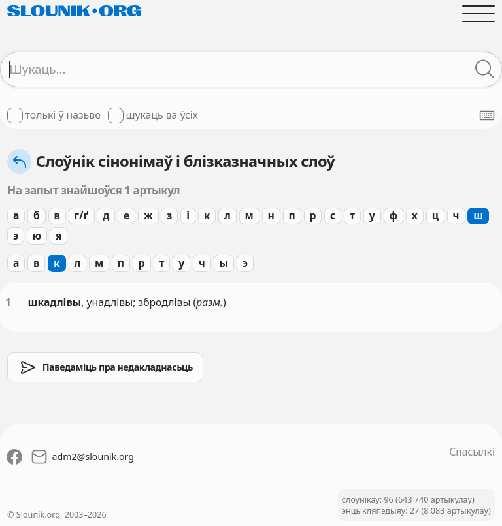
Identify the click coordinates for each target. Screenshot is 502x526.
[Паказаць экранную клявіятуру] (487, 115)
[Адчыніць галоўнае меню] (478, 13)
